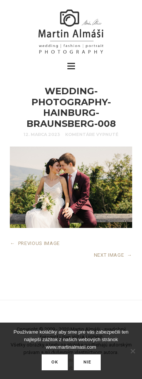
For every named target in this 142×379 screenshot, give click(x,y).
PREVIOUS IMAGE (35, 243)
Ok (54, 362)
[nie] (132, 351)
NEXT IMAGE (113, 255)
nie (87, 362)
